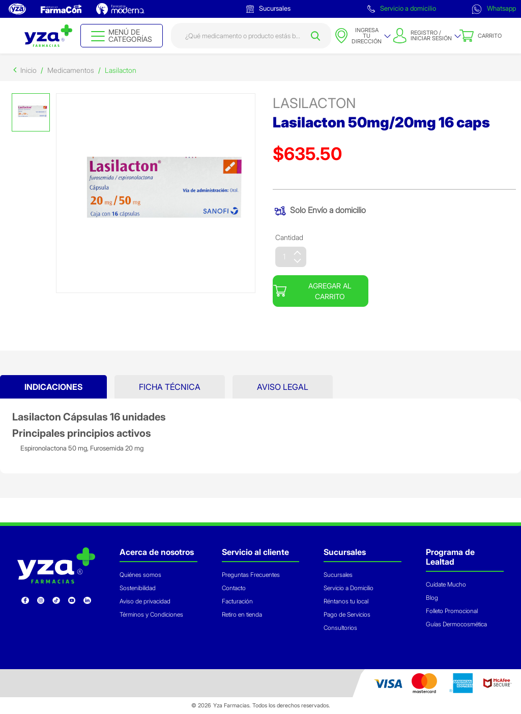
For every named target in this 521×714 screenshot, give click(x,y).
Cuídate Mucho (446, 584)
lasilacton (314, 103)
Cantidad (289, 237)
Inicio (28, 70)
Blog (432, 597)
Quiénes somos (140, 574)
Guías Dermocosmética (456, 624)
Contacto (234, 588)
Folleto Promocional (452, 611)
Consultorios (340, 627)
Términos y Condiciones (151, 614)
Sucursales (268, 8)
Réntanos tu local (346, 601)
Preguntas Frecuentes (251, 574)
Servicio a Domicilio (348, 588)
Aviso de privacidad (145, 601)
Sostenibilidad (138, 588)
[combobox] (251, 35)
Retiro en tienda (242, 614)
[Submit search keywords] (315, 35)
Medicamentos (70, 70)
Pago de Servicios (347, 614)
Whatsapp (494, 9)
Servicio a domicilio (401, 8)
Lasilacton (120, 70)
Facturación (237, 601)
